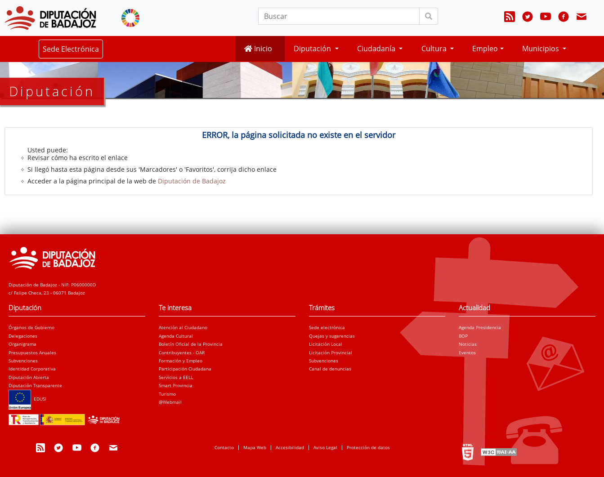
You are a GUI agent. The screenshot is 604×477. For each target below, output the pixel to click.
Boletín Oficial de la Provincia (191, 344)
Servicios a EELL (176, 377)
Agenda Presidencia (480, 327)
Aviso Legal (325, 447)
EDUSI (27, 399)
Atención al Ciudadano (183, 327)
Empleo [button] (485, 48)
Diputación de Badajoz (192, 181)
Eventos (467, 352)
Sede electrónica (327, 327)
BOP (463, 336)
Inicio (258, 48)
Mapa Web (254, 447)
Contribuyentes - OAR (182, 352)
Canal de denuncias (330, 369)
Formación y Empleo (180, 360)
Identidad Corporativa (32, 369)
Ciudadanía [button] (377, 48)
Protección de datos (368, 447)
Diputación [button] (313, 48)
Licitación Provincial (330, 352)
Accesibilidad (290, 447)
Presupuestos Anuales (32, 352)
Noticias (468, 344)
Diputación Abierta (29, 377)
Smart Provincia (175, 385)
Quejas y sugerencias (332, 336)
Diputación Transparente (35, 385)
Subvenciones (23, 360)
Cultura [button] (434, 48)
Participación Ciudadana (185, 369)
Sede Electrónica (71, 49)
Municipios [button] (541, 48)
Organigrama (22, 344)
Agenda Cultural (176, 336)
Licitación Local (325, 344)
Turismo (167, 394)
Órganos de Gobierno (31, 327)
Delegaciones (23, 336)
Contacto (224, 447)
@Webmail (170, 402)
